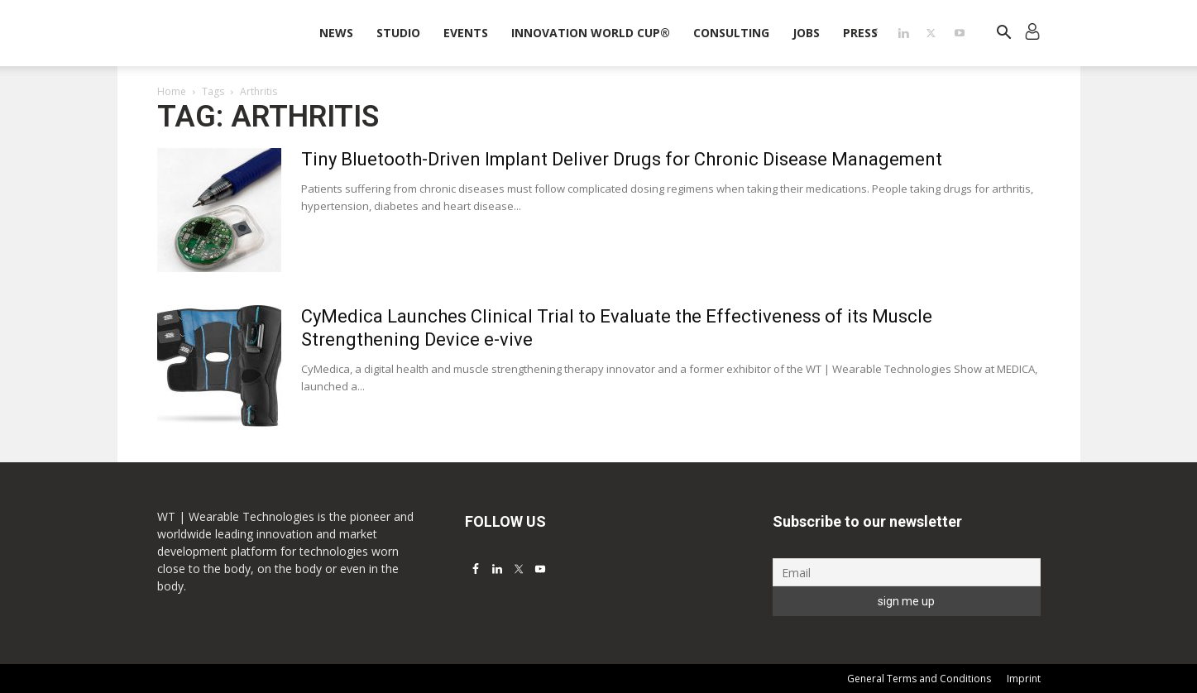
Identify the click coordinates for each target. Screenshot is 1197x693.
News (336, 33)
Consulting (731, 33)
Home (171, 91)
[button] (1004, 34)
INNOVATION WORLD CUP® (590, 33)
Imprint (1024, 678)
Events (465, 33)
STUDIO (398, 33)
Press (860, 33)
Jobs (806, 33)
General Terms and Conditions (919, 678)
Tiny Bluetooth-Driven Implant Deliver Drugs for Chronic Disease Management (621, 159)
